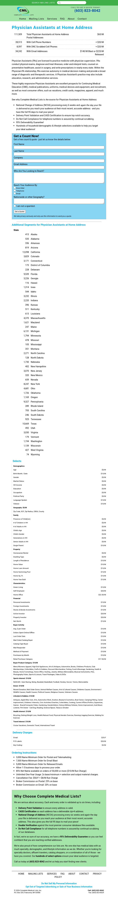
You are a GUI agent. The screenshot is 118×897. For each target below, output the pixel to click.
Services (52, 18)
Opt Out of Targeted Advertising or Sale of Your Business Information (59, 886)
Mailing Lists (36, 18)
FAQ (62, 18)
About (71, 18)
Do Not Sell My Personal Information (59, 883)
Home (22, 18)
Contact (82, 18)
